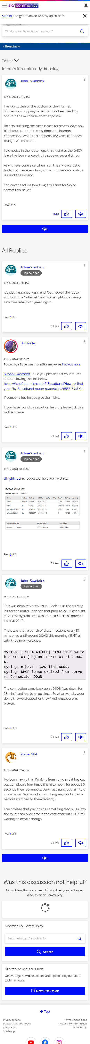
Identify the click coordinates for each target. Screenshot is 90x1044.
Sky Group (9, 1031)
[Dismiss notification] (85, 16)
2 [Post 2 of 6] (10, 317)
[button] (84, 79)
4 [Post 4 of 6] (10, 554)
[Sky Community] (24, 6)
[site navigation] (4, 6)
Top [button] (47, 1012)
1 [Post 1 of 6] (10, 204)
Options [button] (7, 60)
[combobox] (40, 31)
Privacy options (11, 1019)
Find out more (71, 364)
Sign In (85, 6)
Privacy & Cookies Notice (17, 1023)
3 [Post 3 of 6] (10, 427)
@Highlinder (12, 478)
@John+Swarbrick (17, 374)
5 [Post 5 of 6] (10, 728)
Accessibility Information (73, 1023)
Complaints (9, 1027)
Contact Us (80, 1027)
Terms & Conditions (75, 1019)
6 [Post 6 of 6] (10, 833)
